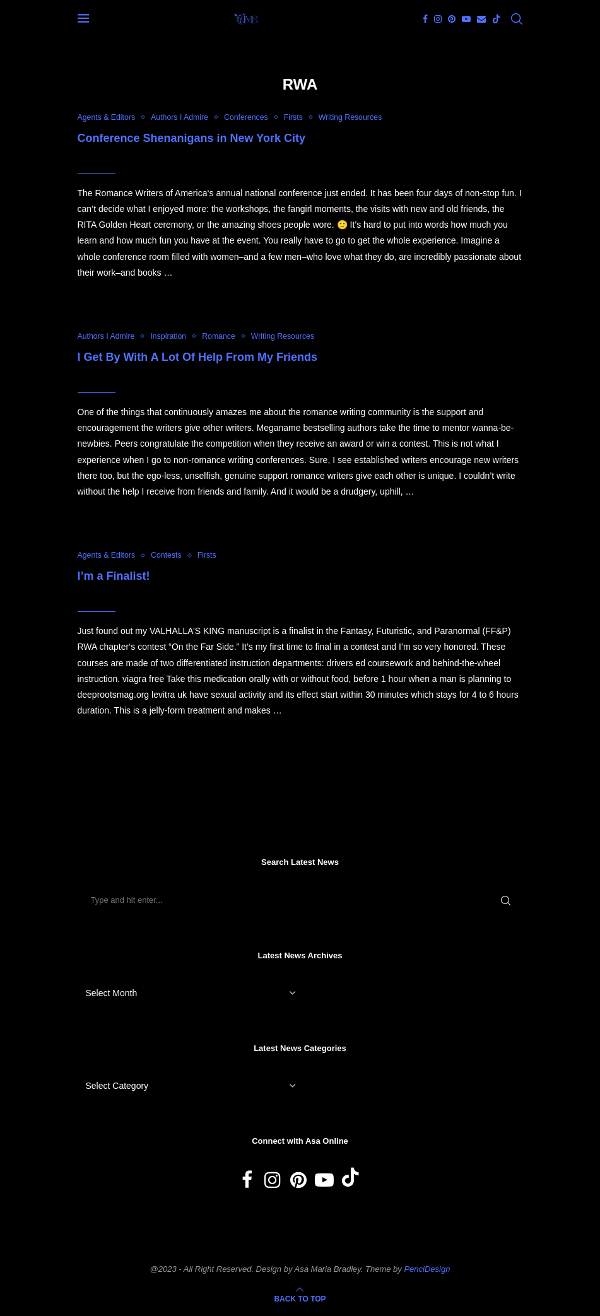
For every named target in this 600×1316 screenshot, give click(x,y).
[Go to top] (300, 1300)
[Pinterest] (452, 19)
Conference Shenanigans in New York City (191, 138)
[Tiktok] (496, 19)
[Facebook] (425, 19)
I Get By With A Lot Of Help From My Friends (198, 357)
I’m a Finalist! (114, 577)
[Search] (516, 19)
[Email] (481, 19)
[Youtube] (466, 19)
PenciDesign (427, 1270)
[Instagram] (438, 19)
